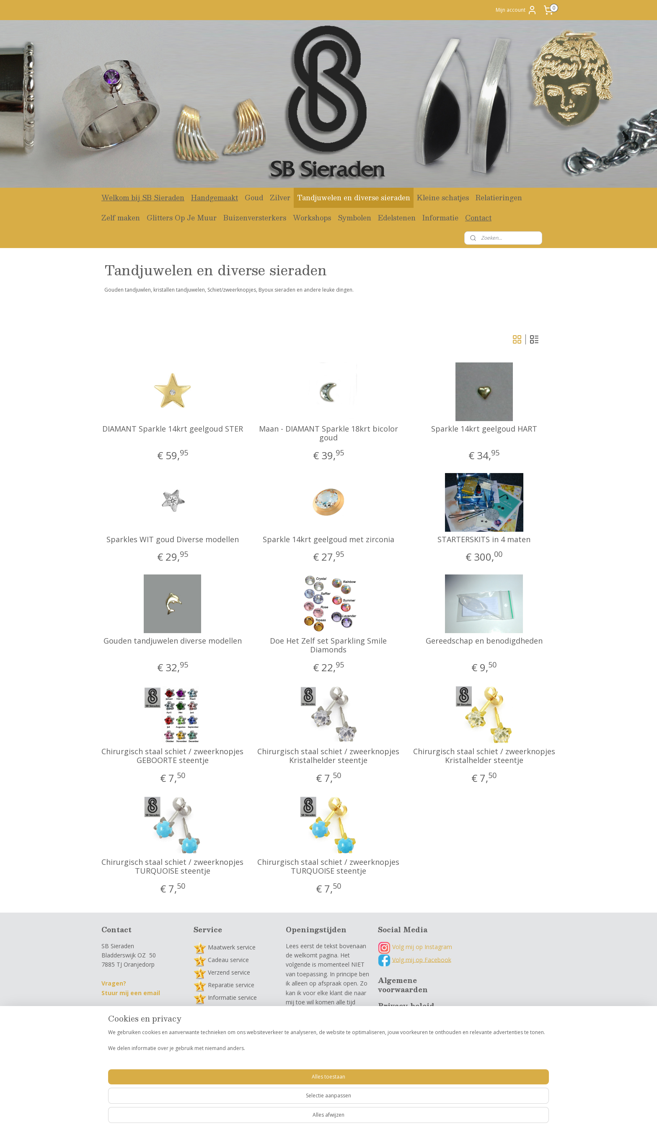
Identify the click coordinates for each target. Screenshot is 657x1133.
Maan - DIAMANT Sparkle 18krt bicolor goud (328, 433)
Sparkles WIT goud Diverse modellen (172, 539)
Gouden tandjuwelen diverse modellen (172, 641)
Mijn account (516, 10)
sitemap (295, 1118)
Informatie (440, 217)
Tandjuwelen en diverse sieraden (353, 197)
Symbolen (354, 217)
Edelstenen (397, 217)
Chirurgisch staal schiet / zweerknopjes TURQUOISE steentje (173, 867)
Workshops (312, 217)
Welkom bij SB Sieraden (142, 197)
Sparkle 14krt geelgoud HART (484, 429)
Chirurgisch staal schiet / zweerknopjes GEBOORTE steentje (173, 756)
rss (312, 1118)
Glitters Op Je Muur (182, 217)
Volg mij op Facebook (421, 959)
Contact (478, 217)
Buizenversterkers (254, 217)
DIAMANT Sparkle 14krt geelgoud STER (172, 429)
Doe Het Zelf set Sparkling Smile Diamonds (328, 645)
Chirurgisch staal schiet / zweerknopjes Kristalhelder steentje (328, 756)
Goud (254, 197)
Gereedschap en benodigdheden (484, 641)
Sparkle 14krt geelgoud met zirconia (328, 539)
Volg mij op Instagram (415, 947)
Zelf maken (120, 217)
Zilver (280, 197)
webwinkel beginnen (344, 1118)
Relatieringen (499, 197)
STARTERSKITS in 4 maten (484, 539)
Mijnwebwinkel (418, 1118)
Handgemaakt (214, 197)
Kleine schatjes (443, 197)
